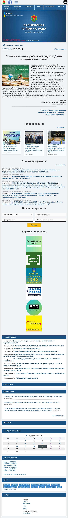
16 (17, 446)
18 (34, 446)
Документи (29, 6)
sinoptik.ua (26, 513)
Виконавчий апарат (17, 7)
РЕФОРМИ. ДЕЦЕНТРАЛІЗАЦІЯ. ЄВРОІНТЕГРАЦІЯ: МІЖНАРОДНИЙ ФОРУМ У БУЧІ (34, 148)
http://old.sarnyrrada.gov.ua (32, 40)
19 (42, 446)
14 (60, 443)
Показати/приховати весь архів (14, 474)
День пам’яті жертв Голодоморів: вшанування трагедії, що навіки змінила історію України (56, 148)
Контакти (61, 6)
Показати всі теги (9, 489)
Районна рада (6, 7)
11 (34, 443)
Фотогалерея (50, 6)
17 (25, 446)
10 (25, 443)
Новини (39, 6)
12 (42, 443)
